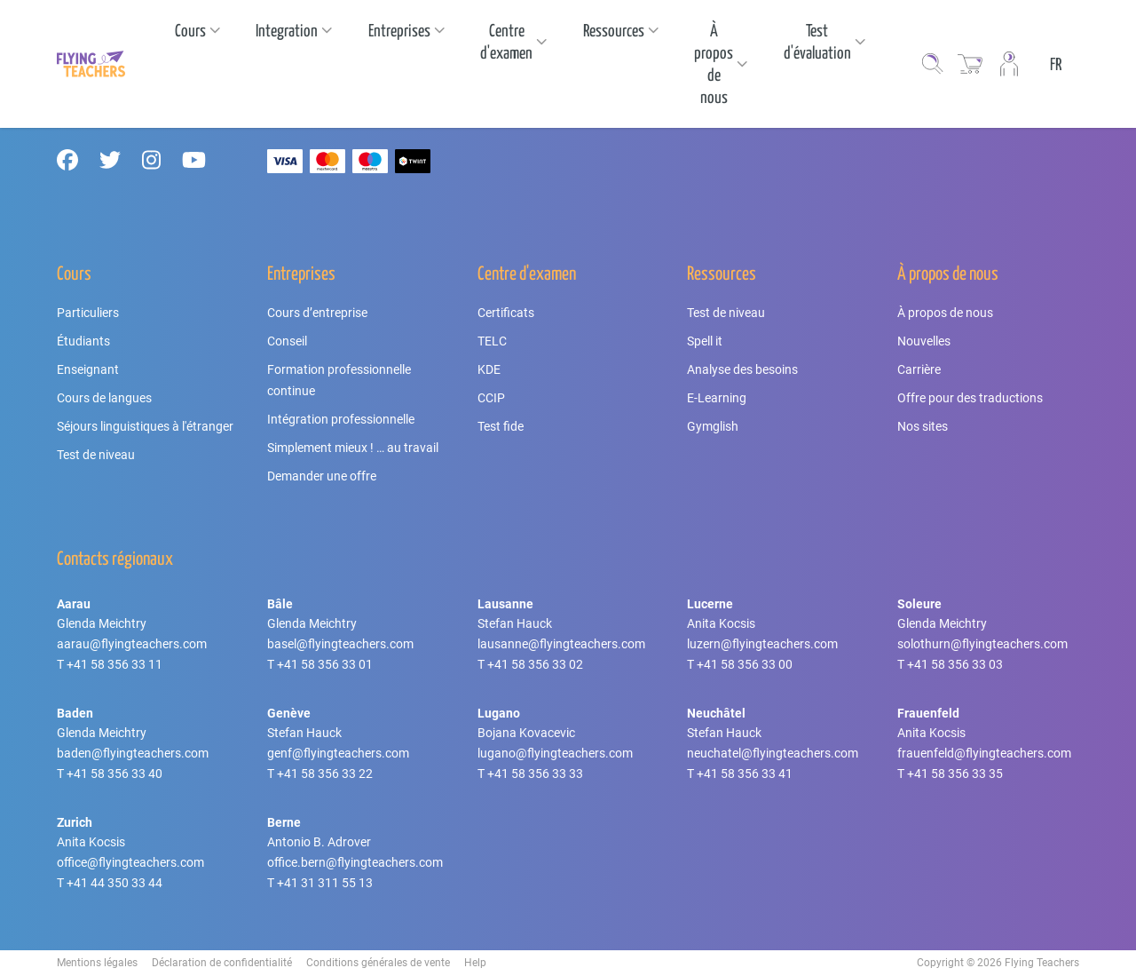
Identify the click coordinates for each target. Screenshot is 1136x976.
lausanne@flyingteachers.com (561, 644)
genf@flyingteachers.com (338, 753)
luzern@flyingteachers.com (762, 644)
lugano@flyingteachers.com (555, 753)
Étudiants (83, 341)
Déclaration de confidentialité (222, 962)
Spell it (704, 341)
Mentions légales (97, 962)
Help (475, 962)
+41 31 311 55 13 (325, 883)
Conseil (287, 341)
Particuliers (88, 312)
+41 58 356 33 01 (325, 664)
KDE (489, 369)
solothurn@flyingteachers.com (982, 644)
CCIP (491, 398)
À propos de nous (945, 312)
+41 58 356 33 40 (114, 773)
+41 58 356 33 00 (745, 664)
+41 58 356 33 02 (535, 664)
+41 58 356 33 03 (955, 664)
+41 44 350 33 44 (114, 883)
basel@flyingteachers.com (340, 644)
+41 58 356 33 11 (114, 664)
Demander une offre (321, 476)
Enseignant (88, 369)
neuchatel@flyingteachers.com (772, 753)
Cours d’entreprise (317, 312)
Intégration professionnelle (340, 419)
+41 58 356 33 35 (955, 773)
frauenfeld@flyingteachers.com (984, 753)
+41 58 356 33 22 (325, 773)
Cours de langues (104, 398)
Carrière (919, 369)
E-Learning (716, 398)
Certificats (505, 312)
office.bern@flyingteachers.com (355, 862)
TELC (492, 341)
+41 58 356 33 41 (745, 773)
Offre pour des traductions (970, 398)
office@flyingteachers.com (130, 862)
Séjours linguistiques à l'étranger (145, 426)
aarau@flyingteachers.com (132, 644)
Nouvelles (924, 341)
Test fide (500, 426)
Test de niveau (96, 455)
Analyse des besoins (742, 369)
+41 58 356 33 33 (535, 773)
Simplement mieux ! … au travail (352, 447)
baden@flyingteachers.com (133, 753)
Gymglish (712, 426)
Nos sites (922, 426)
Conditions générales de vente (378, 962)
